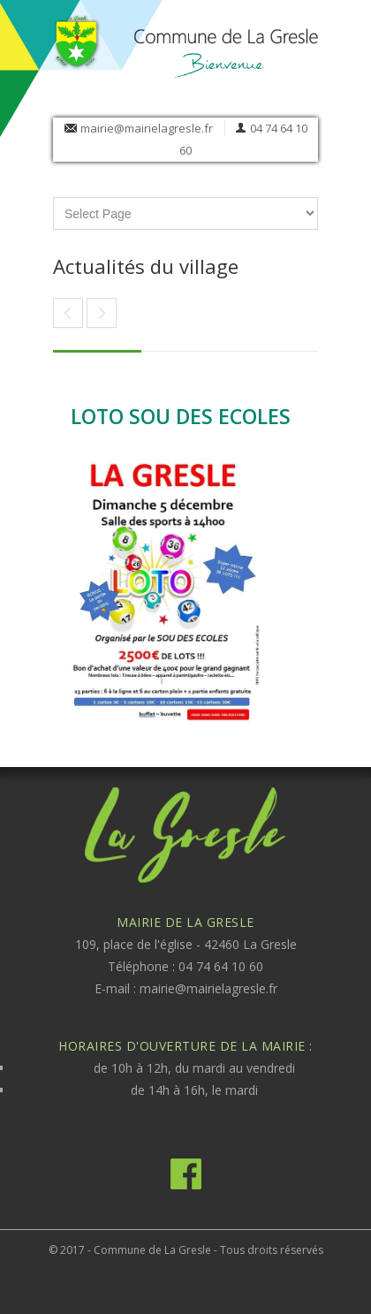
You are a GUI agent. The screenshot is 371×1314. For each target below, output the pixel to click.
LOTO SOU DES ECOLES (181, 416)
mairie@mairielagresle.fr (146, 128)
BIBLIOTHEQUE (68, 313)
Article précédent (102, 313)
